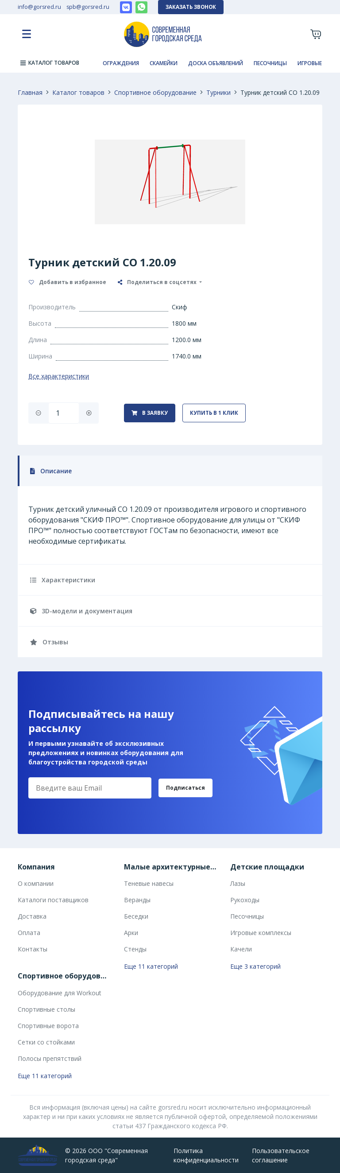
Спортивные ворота (48, 1025)
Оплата (29, 932)
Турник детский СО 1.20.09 (280, 92)
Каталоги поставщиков (53, 900)
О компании (36, 883)
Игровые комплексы (260, 932)
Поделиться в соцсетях (158, 282)
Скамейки (164, 63)
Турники (218, 92)
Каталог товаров (78, 92)
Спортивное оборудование (155, 92)
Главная (30, 92)
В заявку (149, 412)
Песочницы (270, 63)
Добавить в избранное (67, 282)
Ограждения (121, 63)
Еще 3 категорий (255, 966)
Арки (131, 932)
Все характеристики (58, 376)
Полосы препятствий (49, 1058)
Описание (51, 471)
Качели (241, 949)
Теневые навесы (149, 883)
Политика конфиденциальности (206, 1155)
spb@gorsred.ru (87, 7)
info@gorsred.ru (39, 7)
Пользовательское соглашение (280, 1155)
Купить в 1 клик (214, 412)
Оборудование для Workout (59, 993)
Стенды (135, 949)
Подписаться (185, 787)
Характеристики (62, 580)
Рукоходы (244, 900)
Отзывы (49, 642)
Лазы (237, 883)
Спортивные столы (46, 1009)
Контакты (32, 949)
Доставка (32, 916)
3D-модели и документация (81, 611)
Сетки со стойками (46, 1042)
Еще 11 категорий (151, 966)
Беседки (136, 916)
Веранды (137, 900)
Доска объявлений (215, 63)
